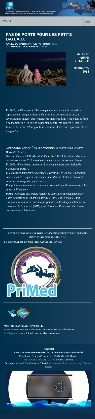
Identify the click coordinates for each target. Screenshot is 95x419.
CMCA (7, 21)
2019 (54, 43)
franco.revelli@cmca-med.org (66, 363)
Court (43, 46)
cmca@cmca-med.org (35, 359)
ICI (64, 236)
